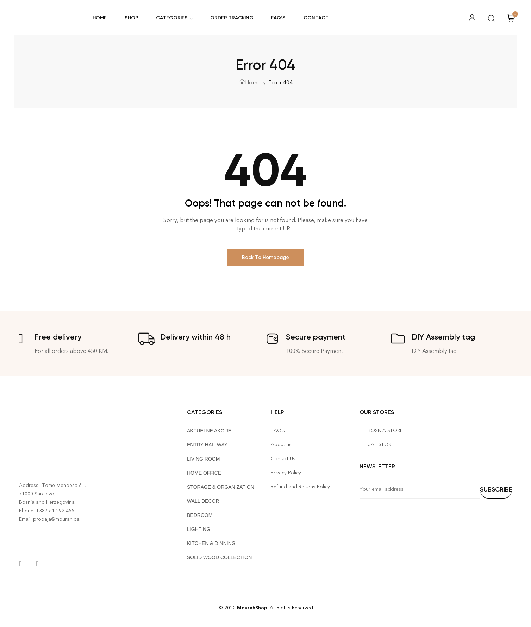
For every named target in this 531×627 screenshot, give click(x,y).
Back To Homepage (265, 257)
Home (253, 82)
